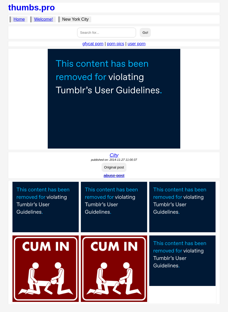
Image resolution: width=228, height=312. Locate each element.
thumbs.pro (31, 7)
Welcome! (43, 19)
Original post (114, 167)
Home (19, 19)
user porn (137, 43)
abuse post (114, 175)
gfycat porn (92, 43)
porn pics (115, 43)
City (113, 155)
